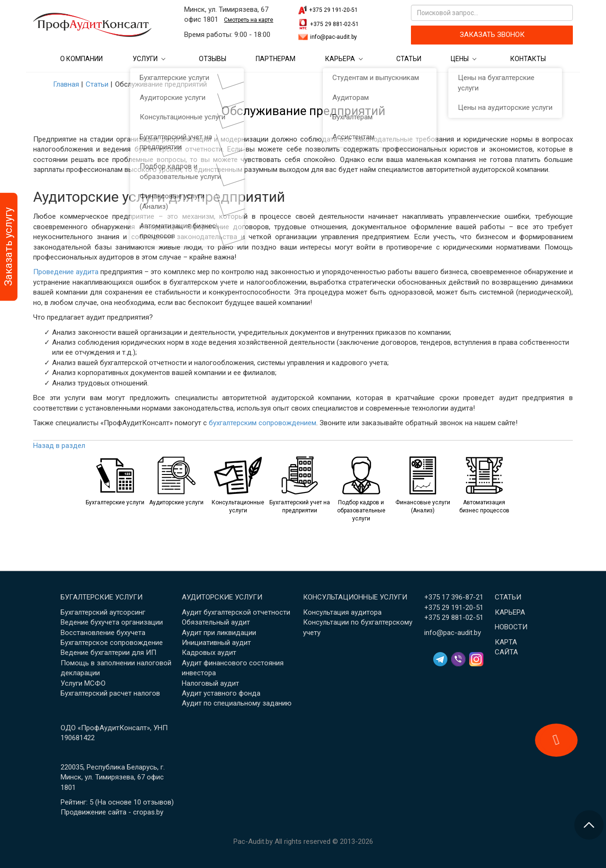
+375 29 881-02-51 (334, 24)
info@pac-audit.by (333, 37)
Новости (511, 627)
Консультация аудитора (342, 612)
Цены (460, 59)
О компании (81, 59)
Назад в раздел (59, 445)
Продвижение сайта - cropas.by (112, 812)
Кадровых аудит (209, 652)
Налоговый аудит (210, 683)
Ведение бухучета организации (112, 622)
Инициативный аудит (216, 642)
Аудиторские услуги (222, 597)
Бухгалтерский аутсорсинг (103, 612)
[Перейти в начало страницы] (589, 825)
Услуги (145, 59)
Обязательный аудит (216, 622)
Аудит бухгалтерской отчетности (236, 612)
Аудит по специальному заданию (237, 703)
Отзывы (212, 59)
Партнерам (275, 59)
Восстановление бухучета (103, 632)
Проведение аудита (65, 272)
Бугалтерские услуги (102, 597)
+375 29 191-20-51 (333, 10)
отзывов (157, 802)
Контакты (528, 59)
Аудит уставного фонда (221, 693)
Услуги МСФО (83, 683)
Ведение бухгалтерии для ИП (108, 652)
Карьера (340, 59)
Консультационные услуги (355, 597)
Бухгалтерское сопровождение (112, 642)
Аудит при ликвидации (219, 632)
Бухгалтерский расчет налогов (110, 693)
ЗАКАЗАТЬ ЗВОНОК (492, 34)
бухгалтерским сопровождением (262, 423)
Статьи (408, 59)
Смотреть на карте (248, 20)
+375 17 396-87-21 (453, 597)
